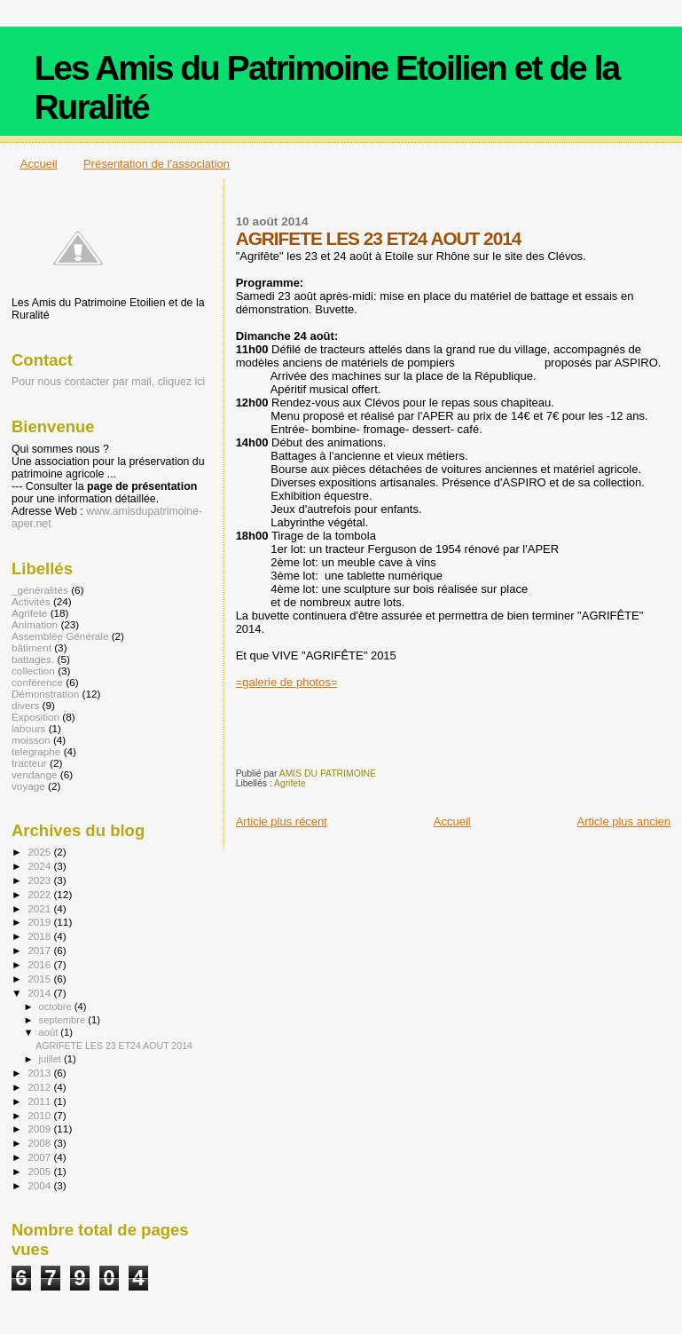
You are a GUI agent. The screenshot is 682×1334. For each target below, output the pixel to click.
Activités (31, 601)
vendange (34, 774)
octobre (56, 1006)
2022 (40, 894)
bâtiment (31, 647)
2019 (40, 921)
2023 (40, 880)
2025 (40, 851)
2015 (40, 978)
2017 (40, 950)
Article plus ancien (624, 821)
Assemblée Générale (60, 636)
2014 (40, 993)
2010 (40, 1115)
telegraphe (36, 751)
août (50, 1032)
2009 (40, 1128)
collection (33, 670)
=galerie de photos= (287, 682)
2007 (40, 1157)
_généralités (40, 590)
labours (28, 728)
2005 (40, 1171)
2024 (40, 866)
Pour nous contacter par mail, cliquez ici (108, 381)
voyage (28, 786)
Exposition (35, 716)
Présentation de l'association (156, 163)
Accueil (39, 163)
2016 (40, 964)
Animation (35, 624)
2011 (40, 1101)
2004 (40, 1185)
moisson (31, 740)
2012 (40, 1087)
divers (25, 705)
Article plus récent (281, 821)
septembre (64, 1019)
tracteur (29, 763)
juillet (51, 1059)
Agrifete (290, 783)
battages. (33, 659)
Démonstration (45, 693)
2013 (40, 1072)
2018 (40, 936)
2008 (40, 1143)
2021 (40, 908)
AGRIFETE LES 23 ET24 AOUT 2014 (113, 1045)
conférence (37, 682)
